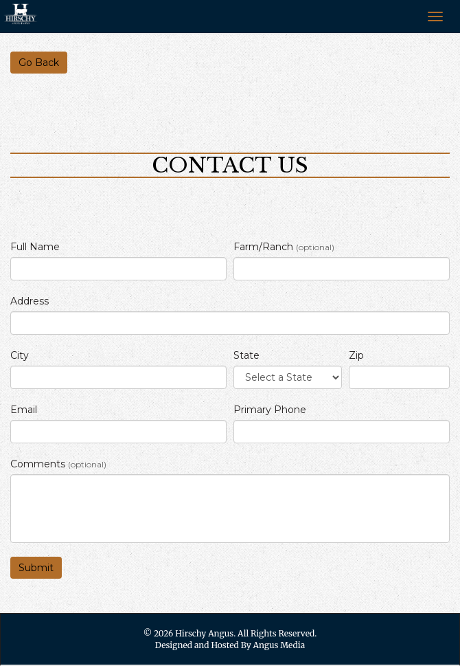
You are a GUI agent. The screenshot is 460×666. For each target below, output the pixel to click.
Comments (58, 464)
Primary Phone (269, 409)
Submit (36, 568)
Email (23, 409)
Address (29, 301)
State (246, 355)
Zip (356, 355)
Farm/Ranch (283, 247)
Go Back (39, 62)
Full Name (35, 247)
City (19, 355)
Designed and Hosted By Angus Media (230, 645)
